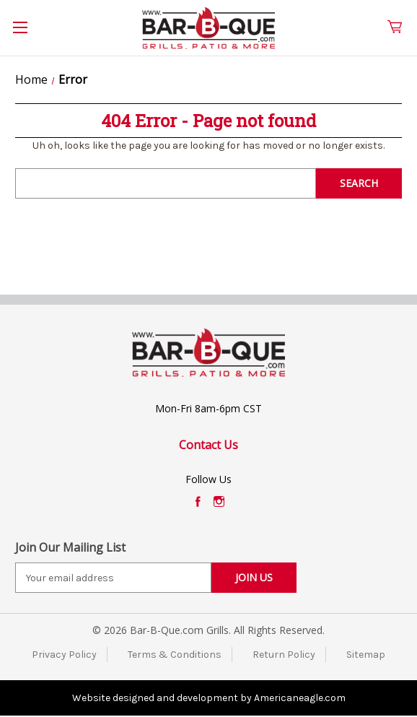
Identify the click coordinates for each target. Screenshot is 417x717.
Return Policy (284, 654)
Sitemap (365, 654)
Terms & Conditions (174, 654)
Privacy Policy (64, 654)
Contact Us (208, 445)
